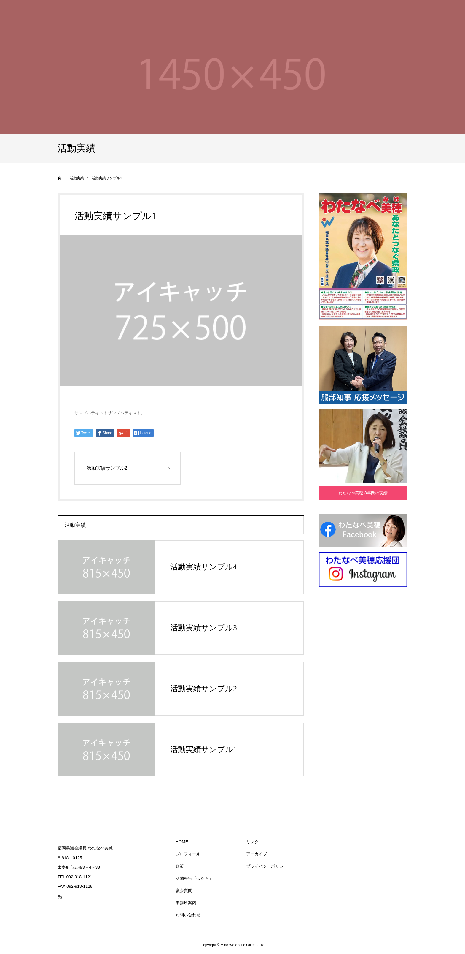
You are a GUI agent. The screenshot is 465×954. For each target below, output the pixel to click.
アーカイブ (256, 854)
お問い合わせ (188, 914)
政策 (180, 866)
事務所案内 (186, 902)
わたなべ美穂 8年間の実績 (363, 493)
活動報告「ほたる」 (194, 878)
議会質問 (184, 890)
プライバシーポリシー (267, 866)
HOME (182, 841)
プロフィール (188, 854)
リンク (252, 841)
